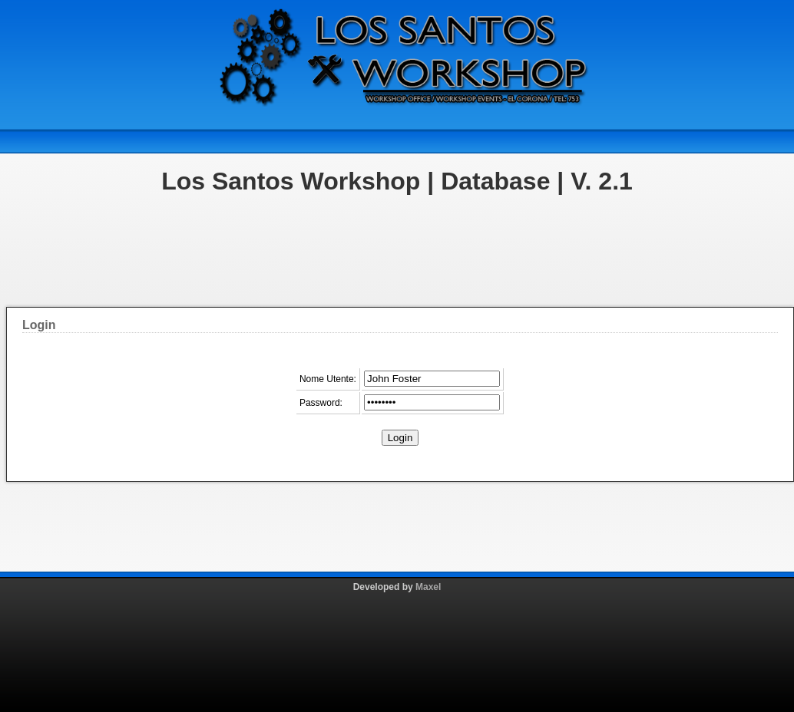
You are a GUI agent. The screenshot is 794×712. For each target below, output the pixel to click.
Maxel (428, 587)
